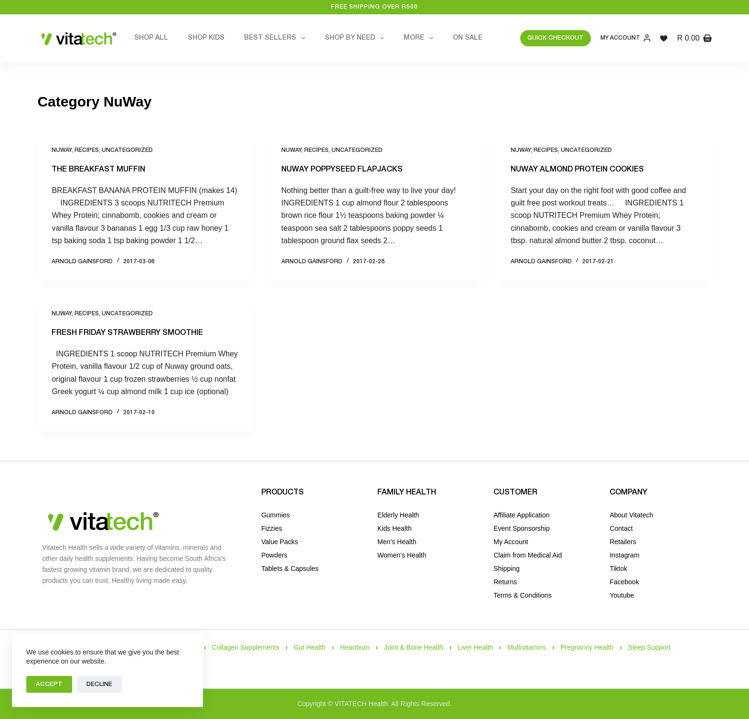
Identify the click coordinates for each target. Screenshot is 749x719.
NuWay (62, 150)
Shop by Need (356, 38)
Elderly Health (398, 515)
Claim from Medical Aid (527, 555)
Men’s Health (396, 542)
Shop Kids (206, 38)
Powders (274, 555)
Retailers (623, 542)
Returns (505, 582)
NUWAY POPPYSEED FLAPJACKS (342, 169)
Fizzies (271, 528)
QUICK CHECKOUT (555, 38)
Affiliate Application (521, 515)
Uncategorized (127, 150)
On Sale (467, 38)
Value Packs (279, 542)
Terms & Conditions (522, 595)
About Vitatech (631, 515)
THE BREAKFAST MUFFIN (98, 169)
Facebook (624, 582)
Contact (621, 528)
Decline (99, 684)
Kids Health (394, 528)
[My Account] (625, 38)
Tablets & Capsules (290, 568)
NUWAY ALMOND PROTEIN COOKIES (577, 169)
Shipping (506, 568)
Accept (49, 684)
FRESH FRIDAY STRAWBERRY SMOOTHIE (127, 333)
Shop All (151, 38)
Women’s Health (401, 555)
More (420, 38)
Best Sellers (276, 38)
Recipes (87, 150)
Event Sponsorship (521, 528)
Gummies (275, 515)
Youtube (622, 595)
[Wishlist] (663, 38)
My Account (510, 542)
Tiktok (618, 568)
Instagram (624, 555)
